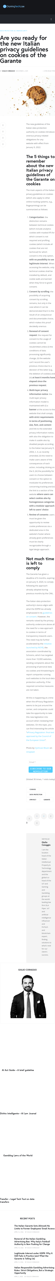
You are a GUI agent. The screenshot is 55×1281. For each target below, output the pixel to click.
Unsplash (30, 751)
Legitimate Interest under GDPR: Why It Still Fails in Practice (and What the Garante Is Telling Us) (33, 1256)
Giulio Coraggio (33, 1232)
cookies (33, 789)
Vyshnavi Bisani (42, 747)
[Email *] (41, 762)
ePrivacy (33, 800)
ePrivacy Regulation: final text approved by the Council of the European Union (40, 736)
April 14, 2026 (19, 1248)
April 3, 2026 (18, 1276)
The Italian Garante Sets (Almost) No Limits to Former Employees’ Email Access (34, 1227)
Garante (47, 800)
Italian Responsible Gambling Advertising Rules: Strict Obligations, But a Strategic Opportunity (34, 1270)
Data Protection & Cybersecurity (13, 31)
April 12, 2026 (18, 1262)
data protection (36, 794)
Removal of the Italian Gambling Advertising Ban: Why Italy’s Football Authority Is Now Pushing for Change (32, 1241)
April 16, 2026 (19, 1232)
